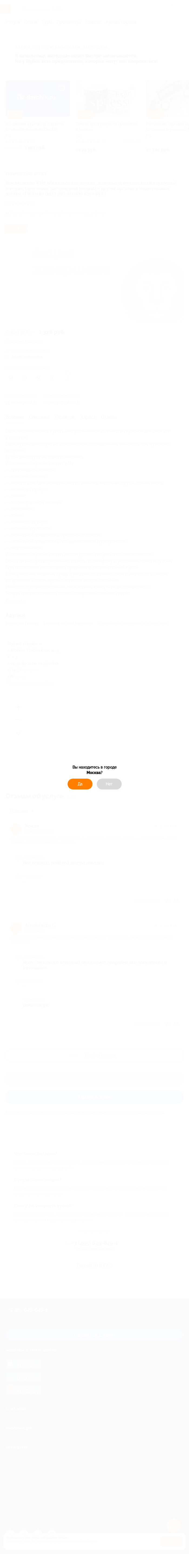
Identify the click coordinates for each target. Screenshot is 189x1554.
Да (80, 784)
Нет (109, 784)
